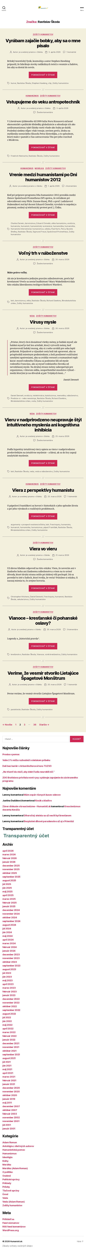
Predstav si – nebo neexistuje (23, 398)
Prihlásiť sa (8, 1219)
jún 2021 (6, 1065)
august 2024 (9, 925)
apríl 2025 (7, 895)
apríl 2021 (7, 1073)
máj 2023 (7, 980)
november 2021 (10, 1047)
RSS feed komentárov (14, 1226)
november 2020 (11, 1091)
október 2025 (9, 873)
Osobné (6, 1175)
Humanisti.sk (16, 1241)
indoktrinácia (38, 395)
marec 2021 (8, 1076)
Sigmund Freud (39, 231)
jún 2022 (7, 1021)
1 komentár (71, 52)
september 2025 (11, 876)
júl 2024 (6, 928)
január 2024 (8, 951)
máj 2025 (7, 891)
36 (34, 724)
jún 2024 (7, 932)
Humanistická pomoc (13, 1150)
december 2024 (11, 910)
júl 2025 (6, 884)
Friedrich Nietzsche (19, 156)
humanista (15, 226)
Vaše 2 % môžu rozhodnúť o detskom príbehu (26, 760)
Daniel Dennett (17, 395)
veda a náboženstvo (44, 471)
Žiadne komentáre (45, 112)
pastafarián (16, 709)
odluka (47, 229)
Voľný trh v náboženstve (43, 253)
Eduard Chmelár (43, 223)
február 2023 (9, 991)
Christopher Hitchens (20, 596)
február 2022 (9, 1036)
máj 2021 (7, 1069)
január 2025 (8, 906)
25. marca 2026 (62, 436)
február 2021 (9, 1080)
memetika (61, 395)
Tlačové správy (10, 1190)
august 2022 (9, 1013)
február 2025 (9, 902)
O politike (7, 1172)
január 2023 (8, 995)
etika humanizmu (58, 223)
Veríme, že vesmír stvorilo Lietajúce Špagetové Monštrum (43, 675)
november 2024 (11, 913)
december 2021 (10, 1043)
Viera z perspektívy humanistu (43, 490)
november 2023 (11, 958)
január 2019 (8, 1099)
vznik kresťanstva (52, 654)
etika (29, 300)
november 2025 (11, 869)
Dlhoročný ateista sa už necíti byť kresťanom (47, 815)
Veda (32, 316)
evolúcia (71, 223)
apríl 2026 (7, 851)
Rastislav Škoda (24, 83)
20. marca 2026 (54, 629)
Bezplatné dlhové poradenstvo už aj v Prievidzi (49, 821)
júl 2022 (6, 1017)
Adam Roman (9, 1142)
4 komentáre (71, 186)
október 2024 (9, 917)
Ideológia (7, 1157)
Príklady (6, 1183)
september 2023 (11, 965)
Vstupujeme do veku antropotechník (43, 102)
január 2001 (8, 1128)
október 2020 (9, 1095)
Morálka (39, 168)
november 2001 (10, 1121)
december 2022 (11, 999)
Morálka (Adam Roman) (15, 1168)
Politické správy (11, 1179)
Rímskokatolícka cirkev (20, 401)
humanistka (70, 226)
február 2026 (9, 858)
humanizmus (38, 229)
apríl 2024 (7, 939)
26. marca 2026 (62, 259)
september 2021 (11, 1054)
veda (33, 401)
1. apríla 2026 (53, 186)
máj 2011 (7, 1102)
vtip (49, 83)
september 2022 (11, 1010)
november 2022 (10, 1002)
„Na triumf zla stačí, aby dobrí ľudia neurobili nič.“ (28, 772)
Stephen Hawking (39, 83)
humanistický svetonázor (41, 226)
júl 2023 (6, 973)
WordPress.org (10, 1230)
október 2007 (9, 1110)
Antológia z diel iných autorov (18, 1146)
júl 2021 (6, 1062)
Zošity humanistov (43, 34)
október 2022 (9, 1006)
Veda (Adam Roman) (13, 1201)
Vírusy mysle (43, 322)
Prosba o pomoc (11, 754)
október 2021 (9, 1051)
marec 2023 (9, 988)
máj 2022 (7, 1025)
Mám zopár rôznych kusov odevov (42, 794)
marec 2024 (9, 943)
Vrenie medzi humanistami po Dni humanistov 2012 (43, 177)
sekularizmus (23, 599)
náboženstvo (72, 395)
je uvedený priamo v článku (31, 52)
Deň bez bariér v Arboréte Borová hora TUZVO (26, 766)
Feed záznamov (10, 1223)
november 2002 (11, 1117)
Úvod (5, 1194)
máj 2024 (7, 936)
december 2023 (11, 954)
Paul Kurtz (55, 229)
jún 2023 (7, 976)
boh (12, 300)
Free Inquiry (55, 524)
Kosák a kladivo (43, 800)
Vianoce (40, 654)
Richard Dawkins (54, 300)
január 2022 (8, 1039)
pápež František (50, 527)
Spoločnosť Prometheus (57, 231)
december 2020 (11, 1088)
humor (13, 83)
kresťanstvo (16, 654)
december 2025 (11, 865)
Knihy (5, 1161)
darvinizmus (30, 223)
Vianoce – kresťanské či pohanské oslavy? (43, 620)
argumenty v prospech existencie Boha (28, 524)
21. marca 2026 (62, 555)
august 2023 (9, 969)
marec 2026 (9, 854)
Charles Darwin (17, 223)
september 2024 (11, 921)
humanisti (25, 226)
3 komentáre (72, 629)
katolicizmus (50, 395)
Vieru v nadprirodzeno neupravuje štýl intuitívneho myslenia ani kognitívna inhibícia (43, 425)
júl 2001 (6, 1125)
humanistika (58, 226)
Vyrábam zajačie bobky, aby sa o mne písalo (43, 43)
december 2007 (11, 1106)
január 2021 (8, 1084)
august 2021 (9, 1058)
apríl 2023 (7, 984)
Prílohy (6, 1187)
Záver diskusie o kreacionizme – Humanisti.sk (26, 806)
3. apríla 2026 (54, 52)
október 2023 (9, 962)
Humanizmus (32, 96)
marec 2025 (9, 899)
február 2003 (9, 1113)
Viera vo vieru (43, 548)
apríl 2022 (7, 1028)
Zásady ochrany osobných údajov (17, 1246)
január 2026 (8, 862)
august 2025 (9, 880)
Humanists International (21, 229)
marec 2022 (8, 1032)
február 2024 (9, 947)
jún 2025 (7, 888)
